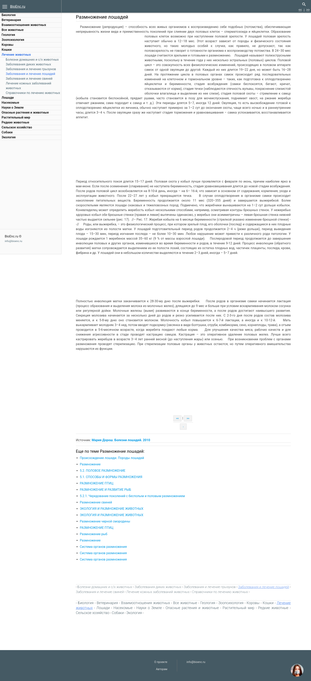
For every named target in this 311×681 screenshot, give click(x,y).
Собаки (7, 132)
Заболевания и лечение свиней (29, 78)
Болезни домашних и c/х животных (32, 59)
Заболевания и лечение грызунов (31, 69)
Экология (9, 137)
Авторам (161, 669)
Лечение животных (16, 54)
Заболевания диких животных (28, 64)
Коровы (7, 45)
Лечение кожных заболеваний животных (158, 592)
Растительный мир (16, 117)
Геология (8, 35)
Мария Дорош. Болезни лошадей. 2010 (121, 440)
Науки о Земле (13, 107)
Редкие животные (15, 122)
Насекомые (10, 102)
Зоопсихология (13, 40)
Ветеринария (11, 20)
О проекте (160, 662)
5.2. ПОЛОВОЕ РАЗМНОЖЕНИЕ (103, 470)
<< (300, 9)
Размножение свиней (96, 502)
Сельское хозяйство (17, 127)
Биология (9, 15)
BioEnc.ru (17, 6)
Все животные (13, 30)
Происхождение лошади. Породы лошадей (112, 458)
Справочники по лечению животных (33, 93)
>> (308, 9)
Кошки (7, 50)
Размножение (90, 464)
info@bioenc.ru (13, 241)
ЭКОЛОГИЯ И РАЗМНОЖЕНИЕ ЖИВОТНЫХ (112, 509)
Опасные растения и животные (25, 112)
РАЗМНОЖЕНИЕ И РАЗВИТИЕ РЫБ (106, 490)
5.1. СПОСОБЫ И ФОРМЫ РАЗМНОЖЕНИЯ (111, 477)
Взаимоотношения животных (24, 25)
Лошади (8, 97)
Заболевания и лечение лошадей (30, 74)
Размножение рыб (94, 534)
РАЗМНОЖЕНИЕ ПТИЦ (97, 483)
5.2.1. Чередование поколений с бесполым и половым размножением (132, 496)
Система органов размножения (103, 547)
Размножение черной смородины (105, 521)
